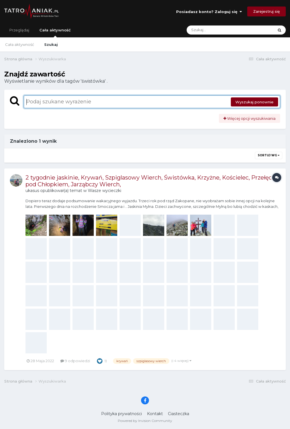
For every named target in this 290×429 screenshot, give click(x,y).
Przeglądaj (19, 30)
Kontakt (155, 413)
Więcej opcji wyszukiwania (249, 118)
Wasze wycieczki (104, 190)
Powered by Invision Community (145, 421)
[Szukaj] (217, 30)
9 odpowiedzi (75, 360)
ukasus (32, 190)
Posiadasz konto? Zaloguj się (209, 11)
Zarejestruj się (266, 11)
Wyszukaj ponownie (254, 102)
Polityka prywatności (121, 413)
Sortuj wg (269, 155)
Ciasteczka (178, 413)
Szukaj (51, 44)
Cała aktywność (55, 32)
